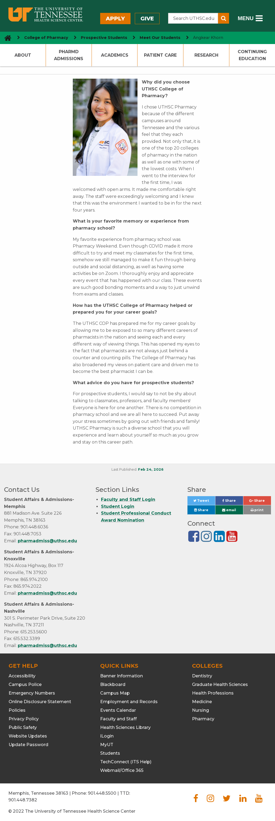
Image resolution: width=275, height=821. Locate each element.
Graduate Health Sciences (220, 684)
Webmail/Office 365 (121, 770)
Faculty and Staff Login (128, 499)
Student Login (117, 506)
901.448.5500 (102, 793)
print (257, 510)
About (23, 55)
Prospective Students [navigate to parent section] (104, 37)
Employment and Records (129, 701)
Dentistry (202, 675)
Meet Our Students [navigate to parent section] (160, 37)
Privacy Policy (24, 718)
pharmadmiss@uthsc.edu (47, 540)
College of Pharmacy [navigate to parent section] (46, 37)
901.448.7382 (22, 799)
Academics (114, 55)
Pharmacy (203, 718)
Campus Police (25, 684)
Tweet (204, 502)
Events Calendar (118, 710)
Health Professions (213, 693)
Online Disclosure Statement (40, 701)
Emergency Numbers (32, 693)
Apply (115, 18)
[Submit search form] (223, 18)
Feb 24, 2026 (151, 469)
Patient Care (160, 55)
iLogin (107, 736)
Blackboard (112, 684)
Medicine (202, 701)
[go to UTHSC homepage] (6, 38)
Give (147, 18)
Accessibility (22, 675)
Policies (17, 710)
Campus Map (115, 693)
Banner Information (121, 675)
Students (110, 753)
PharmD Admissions (68, 55)
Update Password (28, 744)
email (229, 510)
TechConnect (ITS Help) (125, 761)
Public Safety (23, 727)
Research (206, 55)
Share (232, 502)
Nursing (200, 710)
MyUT (106, 744)
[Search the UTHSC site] (193, 18)
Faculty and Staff (118, 718)
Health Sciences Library (125, 727)
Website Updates (28, 736)
